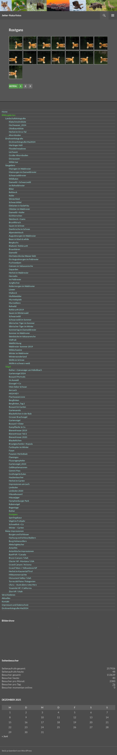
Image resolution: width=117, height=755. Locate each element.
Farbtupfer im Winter (19, 447)
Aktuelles (6, 598)
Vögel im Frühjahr (17, 521)
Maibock (13, 293)
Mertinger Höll (15, 145)
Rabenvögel (14, 504)
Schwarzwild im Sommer (20, 319)
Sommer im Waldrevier (19, 333)
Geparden (13, 269)
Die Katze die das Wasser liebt (22, 256)
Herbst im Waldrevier (18, 272)
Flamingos (13, 457)
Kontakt (5, 601)
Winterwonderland (18, 356)
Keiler (11, 195)
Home (4, 111)
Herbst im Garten (17, 480)
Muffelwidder (15, 296)
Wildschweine (15, 350)
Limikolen (13, 487)
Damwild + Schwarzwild (20, 182)
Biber (11, 189)
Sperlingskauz (15, 517)
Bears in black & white (19, 239)
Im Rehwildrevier (17, 185)
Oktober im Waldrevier (19, 209)
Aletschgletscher (16, 544)
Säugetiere (10, 165)
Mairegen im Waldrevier (20, 168)
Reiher (12, 511)
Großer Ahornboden (18, 155)
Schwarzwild (15, 316)
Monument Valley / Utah (20, 578)
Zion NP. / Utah (16, 591)
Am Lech (13, 390)
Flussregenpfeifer (17, 460)
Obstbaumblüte (16, 128)
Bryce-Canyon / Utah (18, 558)
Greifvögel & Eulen (17, 474)
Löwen (12, 289)
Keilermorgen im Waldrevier (22, 286)
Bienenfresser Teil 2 (18, 433)
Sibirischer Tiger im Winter (21, 326)
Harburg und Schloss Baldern (22, 537)
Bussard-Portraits (17, 376)
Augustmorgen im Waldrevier (22, 235)
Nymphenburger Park (19, 501)
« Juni (5, 736)
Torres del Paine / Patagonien (22, 581)
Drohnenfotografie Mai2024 (22, 142)
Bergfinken (14, 400)
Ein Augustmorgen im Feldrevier (24, 259)
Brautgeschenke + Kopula (21, 443)
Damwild (13, 252)
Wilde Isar (13, 162)
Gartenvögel (14, 420)
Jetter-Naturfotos (11, 15)
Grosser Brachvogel (18, 417)
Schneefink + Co (16, 524)
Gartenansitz (15, 410)
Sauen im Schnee (16, 225)
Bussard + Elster (16, 423)
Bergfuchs (13, 242)
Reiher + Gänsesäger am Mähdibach (25, 370)
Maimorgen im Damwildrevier (22, 172)
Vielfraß (12, 339)
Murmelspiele (15, 299)
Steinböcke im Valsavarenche (22, 336)
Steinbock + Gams (17, 219)
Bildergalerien (8, 115)
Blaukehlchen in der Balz (20, 413)
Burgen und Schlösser (19, 534)
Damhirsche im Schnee (19, 229)
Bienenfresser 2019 (18, 430)
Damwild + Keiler (17, 212)
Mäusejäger (14, 497)
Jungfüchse (14, 282)
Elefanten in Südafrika (19, 205)
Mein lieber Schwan (18, 386)
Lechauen (13, 152)
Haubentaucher (16, 477)
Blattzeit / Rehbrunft (18, 246)
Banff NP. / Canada (17, 554)
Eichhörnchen (15, 215)
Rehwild (12, 306)
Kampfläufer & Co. (17, 427)
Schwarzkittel (15, 202)
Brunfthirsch (15, 222)
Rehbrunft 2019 (16, 309)
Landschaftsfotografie (15, 118)
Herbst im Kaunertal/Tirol (21, 571)
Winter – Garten (16, 527)
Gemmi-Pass (14, 470)
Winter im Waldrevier (19, 353)
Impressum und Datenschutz (15, 605)
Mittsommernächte (18, 574)
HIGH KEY (14, 393)
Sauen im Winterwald (18, 313)
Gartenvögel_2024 (17, 464)
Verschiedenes (8, 594)
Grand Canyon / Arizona (20, 564)
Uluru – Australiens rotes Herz (23, 584)
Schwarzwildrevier (17, 175)
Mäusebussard (15, 494)
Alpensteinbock (16, 232)
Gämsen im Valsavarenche (21, 266)
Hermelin (13, 276)
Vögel (8, 366)
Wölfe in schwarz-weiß (19, 363)
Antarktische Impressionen (21, 551)
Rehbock (13, 192)
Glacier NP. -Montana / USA (21, 561)
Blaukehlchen (15, 440)
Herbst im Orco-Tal (17, 131)
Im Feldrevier (15, 279)
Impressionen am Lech (19, 484)
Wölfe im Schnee (16, 360)
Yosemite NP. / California (20, 588)
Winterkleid (14, 199)
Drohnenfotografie (14, 138)
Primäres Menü (113, 15)
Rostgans (13, 514)
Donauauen (14, 158)
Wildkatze (13, 178)
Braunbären (14, 249)
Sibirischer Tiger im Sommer (22, 323)
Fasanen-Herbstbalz (18, 454)
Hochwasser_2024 (17, 125)
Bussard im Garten (17, 407)
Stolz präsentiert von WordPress (17, 750)
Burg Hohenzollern (18, 541)
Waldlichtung (15, 343)
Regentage (14, 507)
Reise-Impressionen (14, 531)
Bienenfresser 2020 (18, 437)
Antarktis (13, 547)
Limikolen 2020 (16, 490)
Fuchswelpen (15, 262)
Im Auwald (14, 380)
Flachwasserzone (17, 397)
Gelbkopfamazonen (18, 467)
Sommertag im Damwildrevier (22, 329)
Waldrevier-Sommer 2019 (21, 346)
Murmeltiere (15, 303)
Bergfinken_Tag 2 (17, 403)
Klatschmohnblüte (17, 121)
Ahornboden (15, 135)
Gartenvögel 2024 (17, 373)
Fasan (11, 450)
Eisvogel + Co (15, 383)
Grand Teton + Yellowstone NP (23, 568)
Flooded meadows (17, 148)
